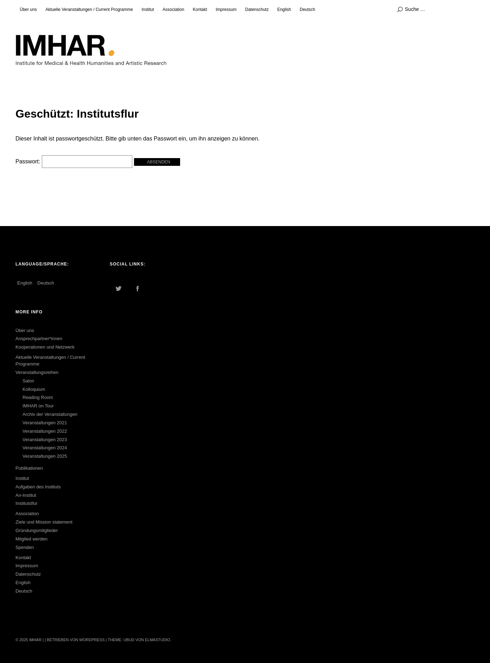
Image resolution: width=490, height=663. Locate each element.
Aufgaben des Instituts (38, 486)
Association (173, 9)
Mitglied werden (31, 539)
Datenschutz (257, 9)
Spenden (24, 547)
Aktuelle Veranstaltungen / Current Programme (89, 9)
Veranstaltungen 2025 (45, 456)
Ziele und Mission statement (43, 522)
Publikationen (29, 468)
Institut (147, 9)
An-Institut (25, 495)
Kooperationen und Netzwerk (45, 347)
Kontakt (200, 9)
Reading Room (38, 397)
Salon (28, 380)
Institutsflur (26, 503)
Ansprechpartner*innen (38, 338)
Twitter (118, 288)
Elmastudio (157, 640)
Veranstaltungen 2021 (45, 422)
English (284, 9)
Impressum (226, 9)
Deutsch (307, 9)
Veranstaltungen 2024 (45, 447)
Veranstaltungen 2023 (45, 439)
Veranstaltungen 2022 (45, 431)
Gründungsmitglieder (36, 530)
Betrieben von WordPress (75, 640)
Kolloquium (34, 389)
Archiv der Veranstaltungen (50, 414)
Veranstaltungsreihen (36, 372)
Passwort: (73, 161)
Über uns (28, 9)
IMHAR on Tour (38, 405)
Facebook (137, 288)
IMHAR (35, 640)
